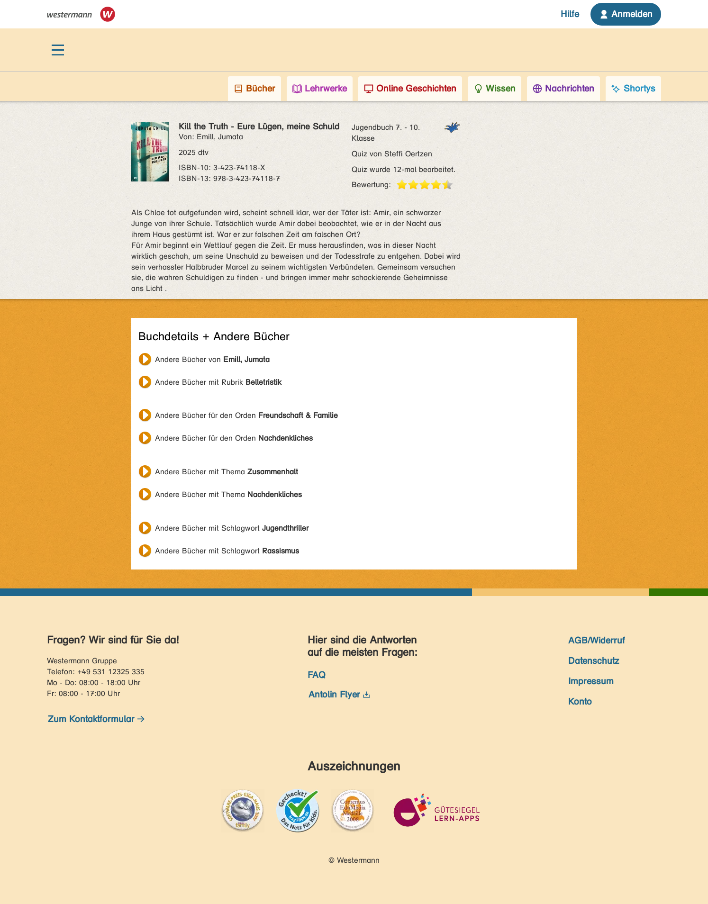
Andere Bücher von (212, 359)
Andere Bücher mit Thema (226, 471)
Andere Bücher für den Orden (246, 415)
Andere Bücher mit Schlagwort (232, 528)
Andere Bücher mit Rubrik (218, 382)
